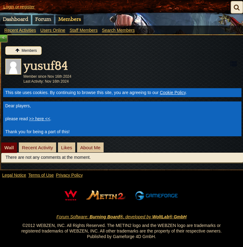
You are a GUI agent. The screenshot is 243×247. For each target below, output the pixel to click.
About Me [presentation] (90, 147)
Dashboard (15, 19)
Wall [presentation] (9, 147)
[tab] (9, 147)
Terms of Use (41, 175)
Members (69, 19)
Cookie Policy (173, 92)
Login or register (19, 6)
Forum (43, 19)
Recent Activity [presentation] (37, 147)
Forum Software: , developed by (121, 216)
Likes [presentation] (66, 147)
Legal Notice (14, 175)
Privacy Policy (69, 175)
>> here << (39, 118)
